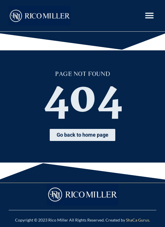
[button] (149, 15)
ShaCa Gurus (137, 220)
